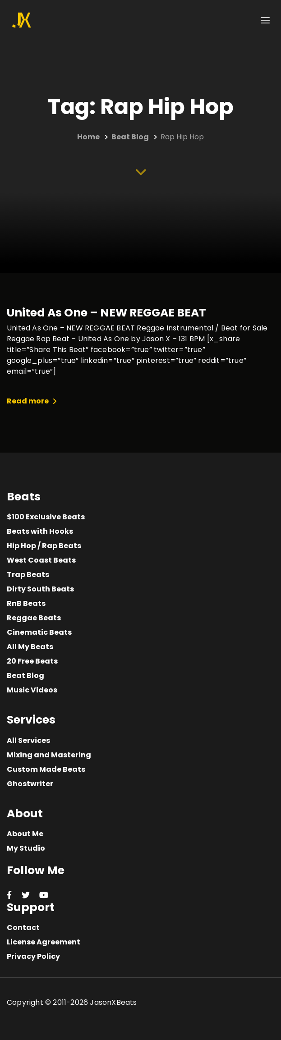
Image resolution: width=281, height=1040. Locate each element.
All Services (28, 740)
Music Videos (32, 690)
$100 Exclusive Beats (46, 517)
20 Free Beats (32, 661)
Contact (23, 927)
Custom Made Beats (46, 769)
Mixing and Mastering (49, 755)
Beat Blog (25, 675)
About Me (25, 834)
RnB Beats (26, 603)
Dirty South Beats (40, 589)
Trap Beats (28, 574)
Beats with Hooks (40, 531)
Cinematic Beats (39, 632)
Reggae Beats (34, 618)
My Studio (26, 848)
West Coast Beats (41, 560)
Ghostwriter (30, 784)
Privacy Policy (33, 956)
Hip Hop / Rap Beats (44, 546)
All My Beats (30, 646)
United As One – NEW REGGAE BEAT (106, 313)
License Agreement (43, 942)
